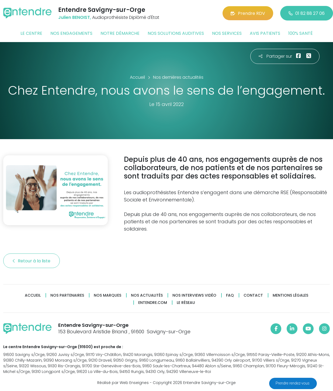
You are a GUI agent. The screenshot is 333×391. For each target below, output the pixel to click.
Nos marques (107, 295)
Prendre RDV (248, 13)
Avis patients (265, 33)
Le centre (31, 33)
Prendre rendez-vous (293, 383)
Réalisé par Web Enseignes (123, 382)
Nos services (227, 33)
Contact (253, 295)
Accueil (33, 295)
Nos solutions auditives (176, 33)
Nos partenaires (67, 295)
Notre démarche (120, 33)
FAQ (230, 295)
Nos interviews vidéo (194, 295)
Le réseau (186, 302)
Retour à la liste (31, 261)
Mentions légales (290, 295)
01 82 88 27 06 (307, 13)
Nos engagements (71, 33)
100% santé (300, 33)
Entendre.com (152, 302)
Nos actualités (147, 295)
